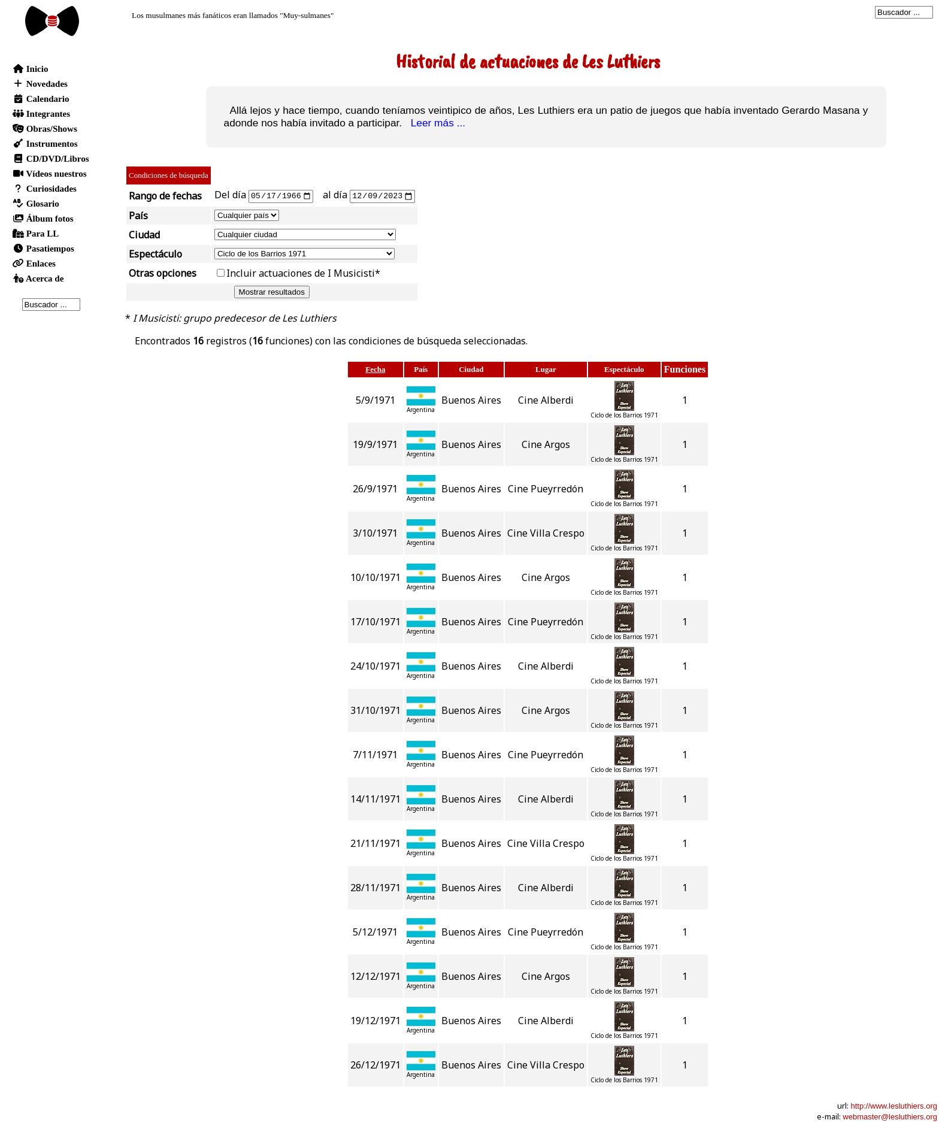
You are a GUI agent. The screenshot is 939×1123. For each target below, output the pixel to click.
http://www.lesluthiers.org (893, 1105)
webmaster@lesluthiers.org (890, 1116)
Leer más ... (435, 123)
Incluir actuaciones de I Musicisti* (303, 272)
